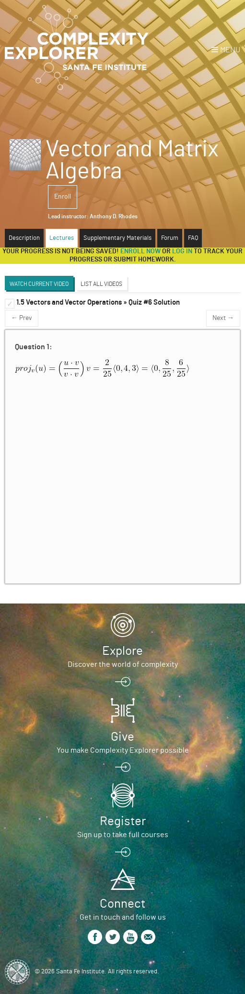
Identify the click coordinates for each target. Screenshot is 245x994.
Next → (223, 318)
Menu (230, 50)
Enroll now (140, 251)
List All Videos (101, 284)
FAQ (193, 238)
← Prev (21, 318)
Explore (122, 651)
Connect (122, 904)
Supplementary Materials (117, 238)
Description (24, 238)
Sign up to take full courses (122, 835)
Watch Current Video (39, 284)
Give (122, 737)
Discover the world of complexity (123, 664)
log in (182, 251)
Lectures (61, 238)
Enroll (62, 196)
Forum (169, 238)
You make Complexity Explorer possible (123, 750)
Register (123, 821)
